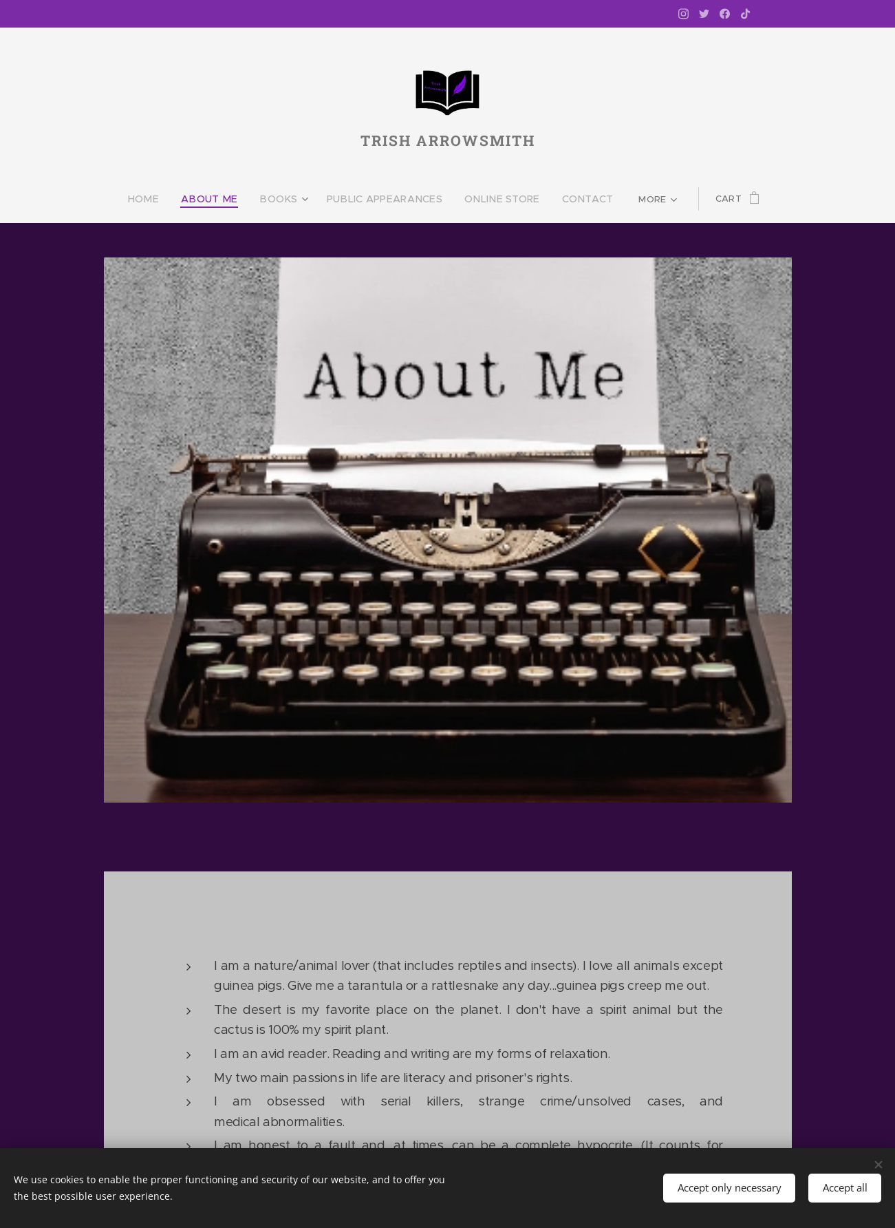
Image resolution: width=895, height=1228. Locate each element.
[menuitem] (165, 199)
